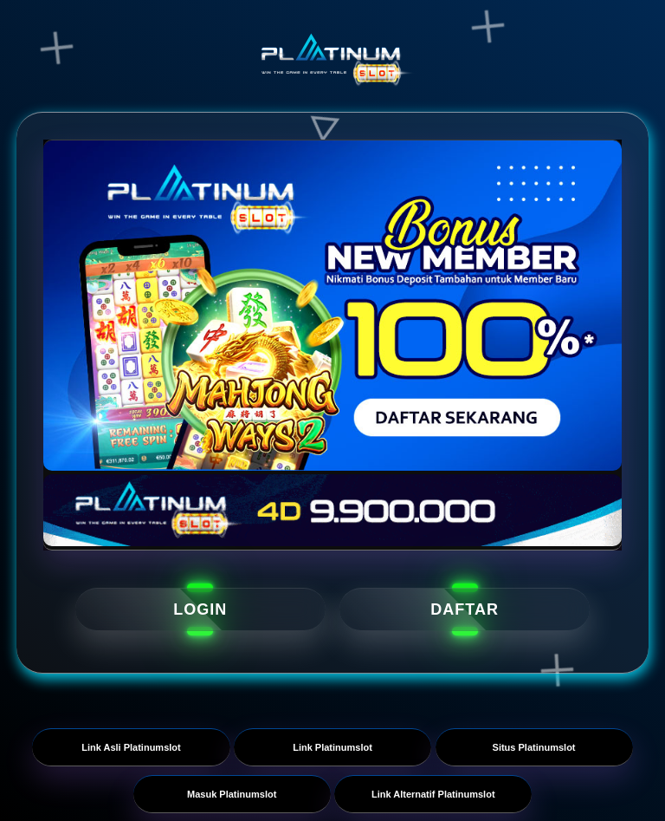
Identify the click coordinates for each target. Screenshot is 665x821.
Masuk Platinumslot (231, 794)
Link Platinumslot (332, 747)
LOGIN (200, 609)
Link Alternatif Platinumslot (433, 794)
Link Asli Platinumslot (131, 747)
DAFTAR (464, 609)
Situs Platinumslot (534, 747)
